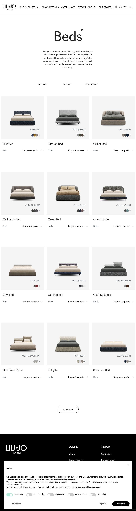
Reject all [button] (103, 504)
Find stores (105, 7)
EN (129, 7)
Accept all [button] (121, 504)
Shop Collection (29, 7)
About (91, 7)
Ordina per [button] (91, 84)
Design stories (49, 7)
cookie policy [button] (71, 479)
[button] (128, 465)
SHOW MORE (68, 409)
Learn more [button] (16, 504)
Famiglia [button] (66, 84)
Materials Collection (72, 7)
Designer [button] (42, 84)
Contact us (106, 454)
